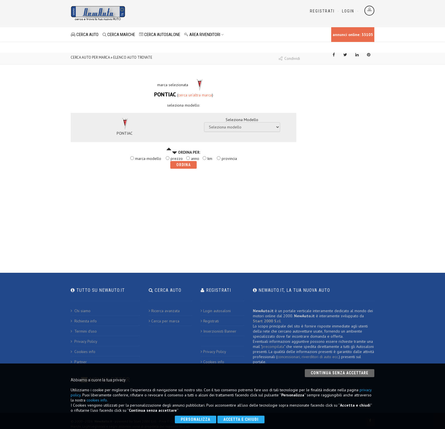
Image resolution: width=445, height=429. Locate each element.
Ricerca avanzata (164, 310)
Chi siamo (81, 310)
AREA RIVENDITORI (204, 34)
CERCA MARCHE (118, 34)
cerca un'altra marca (195, 95)
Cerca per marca (164, 321)
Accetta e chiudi (241, 419)
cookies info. (97, 400)
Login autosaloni (216, 310)
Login (348, 11)
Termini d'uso (84, 331)
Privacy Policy (84, 341)
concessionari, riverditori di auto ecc (307, 356)
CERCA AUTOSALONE (159, 34)
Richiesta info (84, 321)
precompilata (273, 346)
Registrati (322, 11)
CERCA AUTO (84, 34)
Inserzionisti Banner (218, 331)
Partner (79, 361)
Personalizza (195, 419)
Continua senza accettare (339, 373)
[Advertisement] (197, 14)
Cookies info (83, 351)
